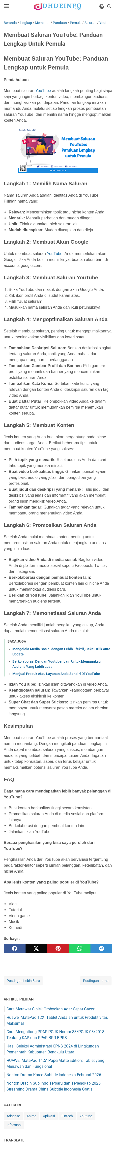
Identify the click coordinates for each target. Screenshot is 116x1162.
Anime (31, 1116)
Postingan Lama (96, 981)
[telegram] (101, 948)
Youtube (86, 1116)
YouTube (43, 91)
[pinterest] (58, 948)
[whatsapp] (80, 948)
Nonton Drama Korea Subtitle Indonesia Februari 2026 (53, 1074)
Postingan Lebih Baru (23, 981)
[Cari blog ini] (109, 6)
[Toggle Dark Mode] (102, 6)
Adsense (13, 1116)
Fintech (67, 1116)
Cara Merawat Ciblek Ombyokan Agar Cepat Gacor (50, 1009)
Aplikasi (49, 1116)
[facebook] (15, 948)
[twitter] (36, 948)
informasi (14, 1125)
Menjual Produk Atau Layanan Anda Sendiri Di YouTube (56, 674)
